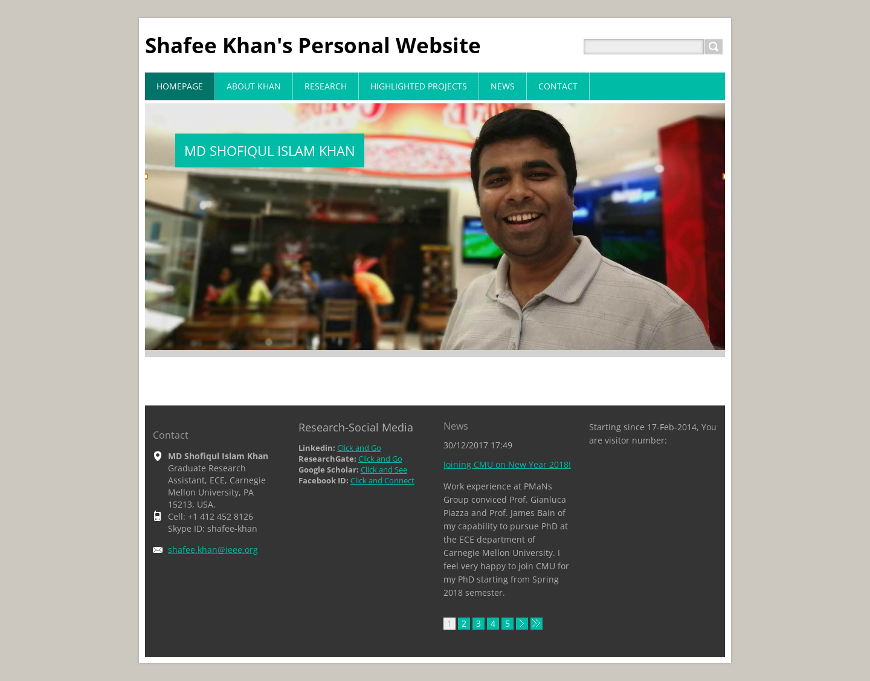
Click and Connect (382, 480)
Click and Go (359, 447)
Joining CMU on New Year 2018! (507, 464)
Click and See (384, 469)
